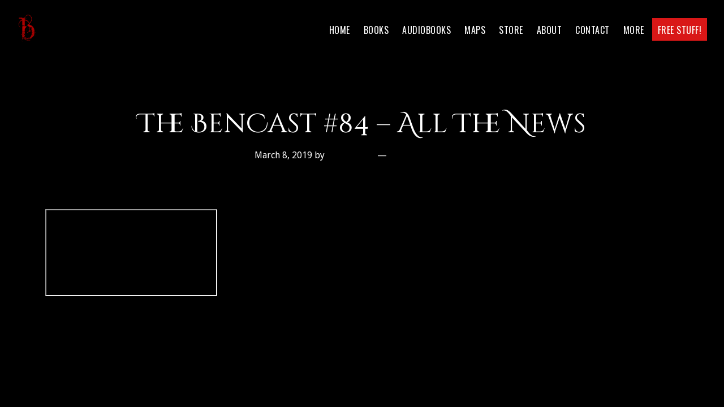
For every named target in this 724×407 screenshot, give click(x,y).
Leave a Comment (430, 155)
